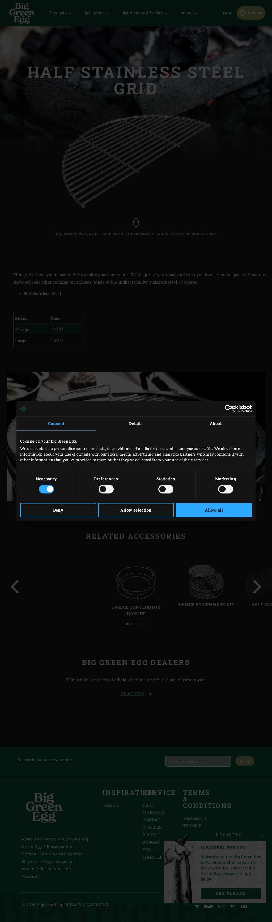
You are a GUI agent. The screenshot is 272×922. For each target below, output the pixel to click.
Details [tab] (136, 423)
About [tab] (216, 423)
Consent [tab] (56, 423)
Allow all (214, 510)
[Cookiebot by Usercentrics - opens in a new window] (228, 409)
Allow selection (135, 510)
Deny (58, 510)
